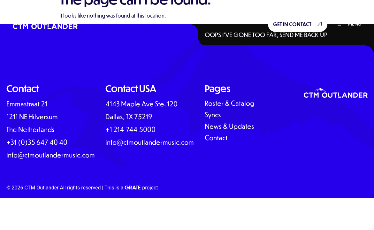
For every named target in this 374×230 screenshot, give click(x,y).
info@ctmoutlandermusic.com (50, 155)
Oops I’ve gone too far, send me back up (266, 34)
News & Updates (229, 126)
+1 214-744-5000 (130, 129)
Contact (216, 137)
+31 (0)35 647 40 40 (37, 142)
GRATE (133, 187)
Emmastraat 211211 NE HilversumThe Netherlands (32, 116)
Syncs (213, 114)
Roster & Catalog (229, 103)
